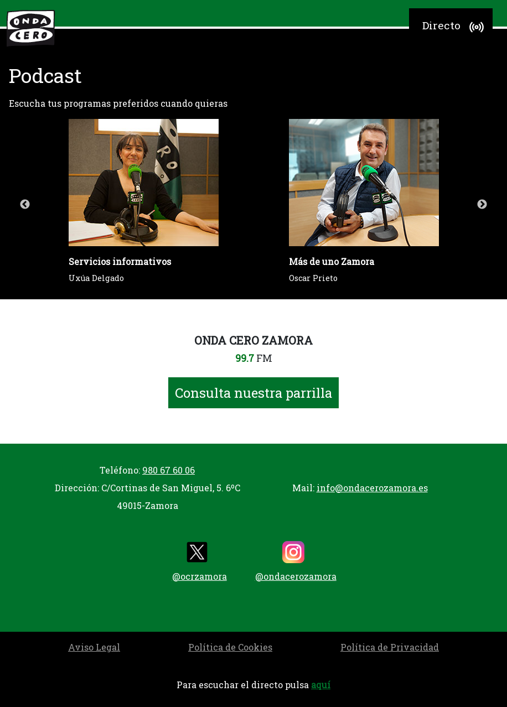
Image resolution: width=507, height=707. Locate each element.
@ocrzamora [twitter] (199, 561)
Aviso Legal (94, 647)
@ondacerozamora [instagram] (296, 561)
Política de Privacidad (389, 647)
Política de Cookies (230, 647)
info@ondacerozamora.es (372, 487)
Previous (24, 204)
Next (482, 204)
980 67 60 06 (168, 470)
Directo (454, 27)
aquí (320, 684)
